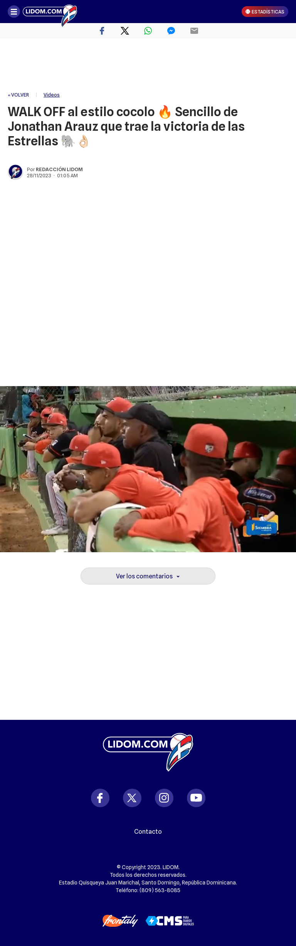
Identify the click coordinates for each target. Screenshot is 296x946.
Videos (52, 95)
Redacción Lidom (59, 169)
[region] (148, 65)
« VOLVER (18, 95)
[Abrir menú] (14, 11)
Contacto (148, 832)
